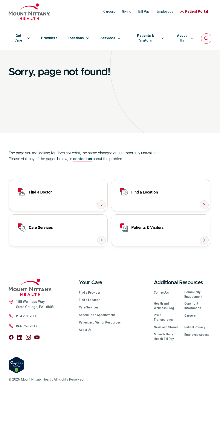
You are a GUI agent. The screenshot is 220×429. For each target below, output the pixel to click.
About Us (85, 364)
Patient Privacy (194, 361)
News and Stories (166, 361)
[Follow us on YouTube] (37, 371)
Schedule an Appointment (97, 349)
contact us (82, 192)
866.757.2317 (26, 360)
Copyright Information (192, 340)
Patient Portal (194, 11)
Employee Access (196, 368)
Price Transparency (163, 351)
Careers (109, 11)
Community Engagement (193, 328)
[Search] (206, 38)
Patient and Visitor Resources (100, 356)
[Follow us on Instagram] (28, 371)
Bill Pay (144, 11)
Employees (164, 11)
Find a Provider (90, 326)
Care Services (89, 341)
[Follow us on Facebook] (11, 371)
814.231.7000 (26, 350)
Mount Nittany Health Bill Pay (164, 370)
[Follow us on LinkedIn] (19, 371)
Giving (126, 11)
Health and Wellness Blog (164, 340)
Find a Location (89, 334)
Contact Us (161, 326)
